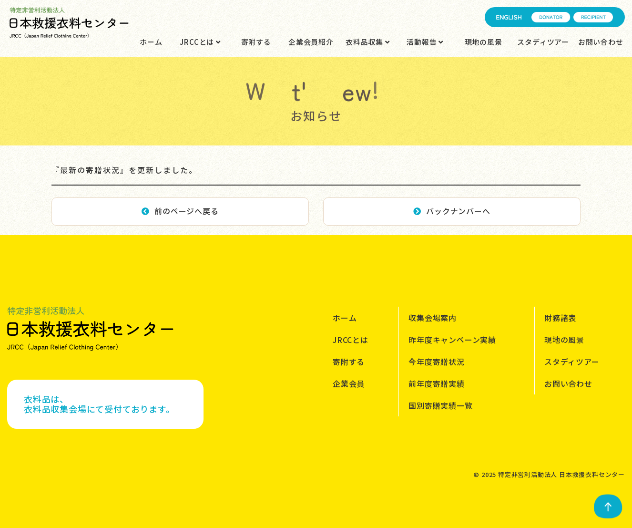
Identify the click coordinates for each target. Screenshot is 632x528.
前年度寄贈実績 (436, 383)
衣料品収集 (368, 42)
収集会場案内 (432, 317)
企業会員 (349, 383)
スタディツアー (543, 42)
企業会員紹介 (311, 42)
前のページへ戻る (180, 211)
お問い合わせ (600, 42)
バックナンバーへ (451, 211)
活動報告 (425, 42)
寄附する (256, 42)
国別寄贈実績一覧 (440, 405)
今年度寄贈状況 (436, 361)
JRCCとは (200, 42)
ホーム (151, 42)
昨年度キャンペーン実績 (452, 339)
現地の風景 (483, 42)
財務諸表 (560, 317)
